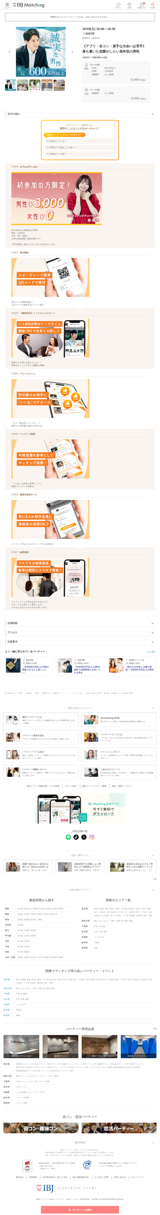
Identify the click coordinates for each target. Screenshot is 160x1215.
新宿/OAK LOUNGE (24, 1069)
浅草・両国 (147, 917)
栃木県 (54, 910)
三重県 (39, 921)
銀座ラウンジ (40, 1065)
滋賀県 (39, 915)
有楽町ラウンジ (103, 1065)
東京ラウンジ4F (89, 1065)
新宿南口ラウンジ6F (119, 1065)
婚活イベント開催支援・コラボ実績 (46, 787)
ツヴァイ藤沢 (53, 1078)
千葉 (96, 928)
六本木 (143, 910)
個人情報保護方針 (81, 1175)
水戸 (102, 938)
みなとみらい (104, 922)
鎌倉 (131, 922)
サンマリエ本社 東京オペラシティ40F (57, 1072)
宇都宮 (97, 944)
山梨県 (27, 937)
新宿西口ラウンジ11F (25, 1065)
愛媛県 (27, 953)
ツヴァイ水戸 (39, 1094)
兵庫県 (33, 915)
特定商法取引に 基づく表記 (57, 1175)
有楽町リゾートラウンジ (71, 1065)
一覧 (154, 880)
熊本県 (33, 959)
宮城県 (27, 932)
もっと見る (150, 652)
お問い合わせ (116, 1175)
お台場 (105, 917)
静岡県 (27, 921)
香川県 (20, 953)
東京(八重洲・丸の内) (119, 910)
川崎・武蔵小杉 (117, 922)
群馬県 (60, 910)
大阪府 (20, 915)
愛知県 (20, 921)
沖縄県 (60, 959)
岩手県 (20, 932)
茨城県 (48, 910)
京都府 (27, 915)
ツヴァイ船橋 (43, 1083)
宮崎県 (46, 959)
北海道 (20, 926)
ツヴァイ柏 (32, 1083)
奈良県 (46, 915)
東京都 (20, 910)
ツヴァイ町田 (106, 1069)
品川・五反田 (99, 913)
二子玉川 (144, 913)
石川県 (27, 942)
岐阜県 (33, 921)
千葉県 (35, 910)
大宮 (96, 933)
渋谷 (150, 913)
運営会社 (26, 1175)
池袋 (149, 910)
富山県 (20, 942)
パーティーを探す (80, 1209)
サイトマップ (132, 1175)
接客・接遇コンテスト (119, 787)
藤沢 (126, 922)
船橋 (103, 928)
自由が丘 (98, 917)
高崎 (96, 949)
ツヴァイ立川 (94, 1069)
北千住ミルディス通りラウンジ (46, 1069)
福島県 (33, 932)
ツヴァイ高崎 (21, 1104)
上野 (108, 913)
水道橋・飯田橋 (135, 917)
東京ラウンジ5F (53, 1065)
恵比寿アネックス (136, 1065)
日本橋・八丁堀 (121, 917)
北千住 (120, 913)
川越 (100, 933)
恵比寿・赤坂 (134, 910)
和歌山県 (53, 915)
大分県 (39, 959)
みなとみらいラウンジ (37, 1078)
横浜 (96, 922)
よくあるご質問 (100, 1175)
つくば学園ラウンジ (24, 1094)
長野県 (33, 937)
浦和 (105, 933)
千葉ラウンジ (21, 1083)
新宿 (96, 910)
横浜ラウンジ (21, 1078)
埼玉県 (41, 910)
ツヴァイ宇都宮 (22, 1099)
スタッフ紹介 (72, 787)
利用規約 (38, 1175)
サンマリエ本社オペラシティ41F (74, 1069)
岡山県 (20, 948)
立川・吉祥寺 (129, 913)
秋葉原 (113, 913)
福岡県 (20, 959)
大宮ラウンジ (21, 1088)
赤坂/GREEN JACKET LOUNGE (126, 1069)
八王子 (111, 917)
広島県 (27, 948)
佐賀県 (27, 959)
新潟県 (20, 937)
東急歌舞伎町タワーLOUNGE (28, 1072)
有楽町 (101, 910)
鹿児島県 (53, 959)
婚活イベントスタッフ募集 (94, 787)
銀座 (107, 910)
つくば (97, 938)
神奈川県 (27, 910)
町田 (137, 913)
